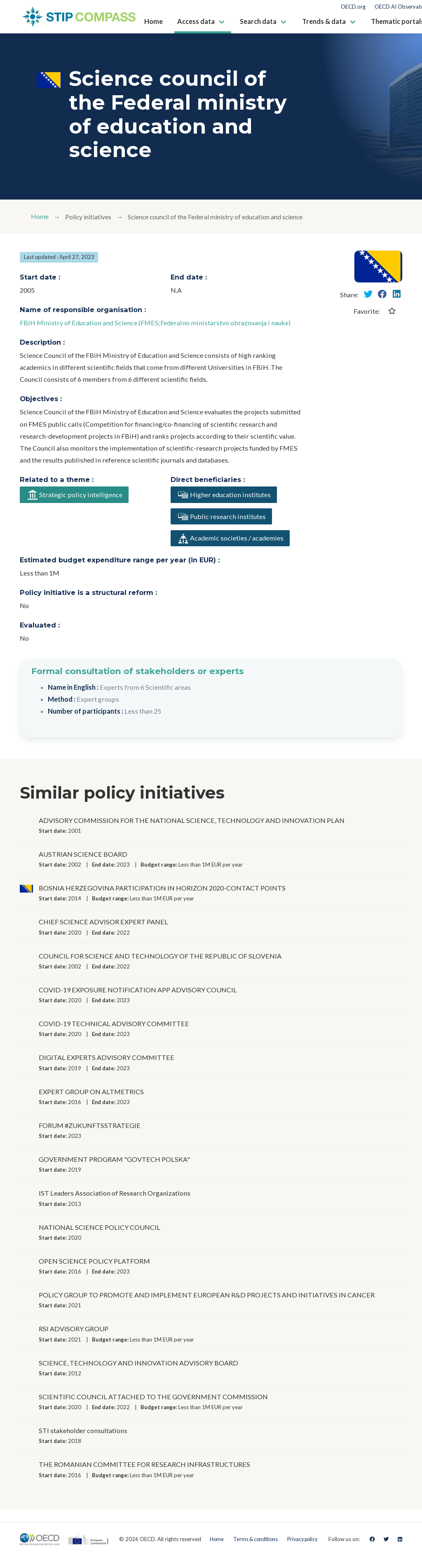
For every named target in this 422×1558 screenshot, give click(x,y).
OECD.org (353, 6)
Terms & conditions (253, 1540)
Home (40, 217)
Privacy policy (304, 1540)
